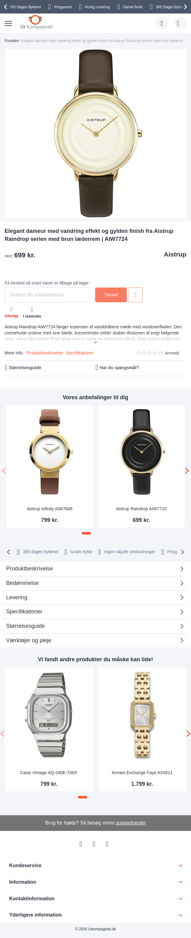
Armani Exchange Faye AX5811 (142, 772)
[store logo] (36, 22)
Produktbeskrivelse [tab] (29, 569)
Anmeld (172, 353)
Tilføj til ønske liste (135, 295)
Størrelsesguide (25, 367)
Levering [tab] (16, 597)
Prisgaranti (63, 7)
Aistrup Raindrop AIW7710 (141, 508)
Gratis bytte (81, 551)
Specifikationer (79, 352)
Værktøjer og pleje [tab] (28, 640)
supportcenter (131, 822)
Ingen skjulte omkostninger (129, 551)
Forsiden (12, 41)
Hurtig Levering (97, 7)
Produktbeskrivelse (44, 352)
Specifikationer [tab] (24, 611)
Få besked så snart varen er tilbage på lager (47, 282)
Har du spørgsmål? (119, 367)
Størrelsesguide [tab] (25, 626)
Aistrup (175, 254)
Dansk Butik (132, 7)
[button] (86, 533)
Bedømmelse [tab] (22, 583)
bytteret (40, 551)
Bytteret (25, 7)
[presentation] (6, 6)
